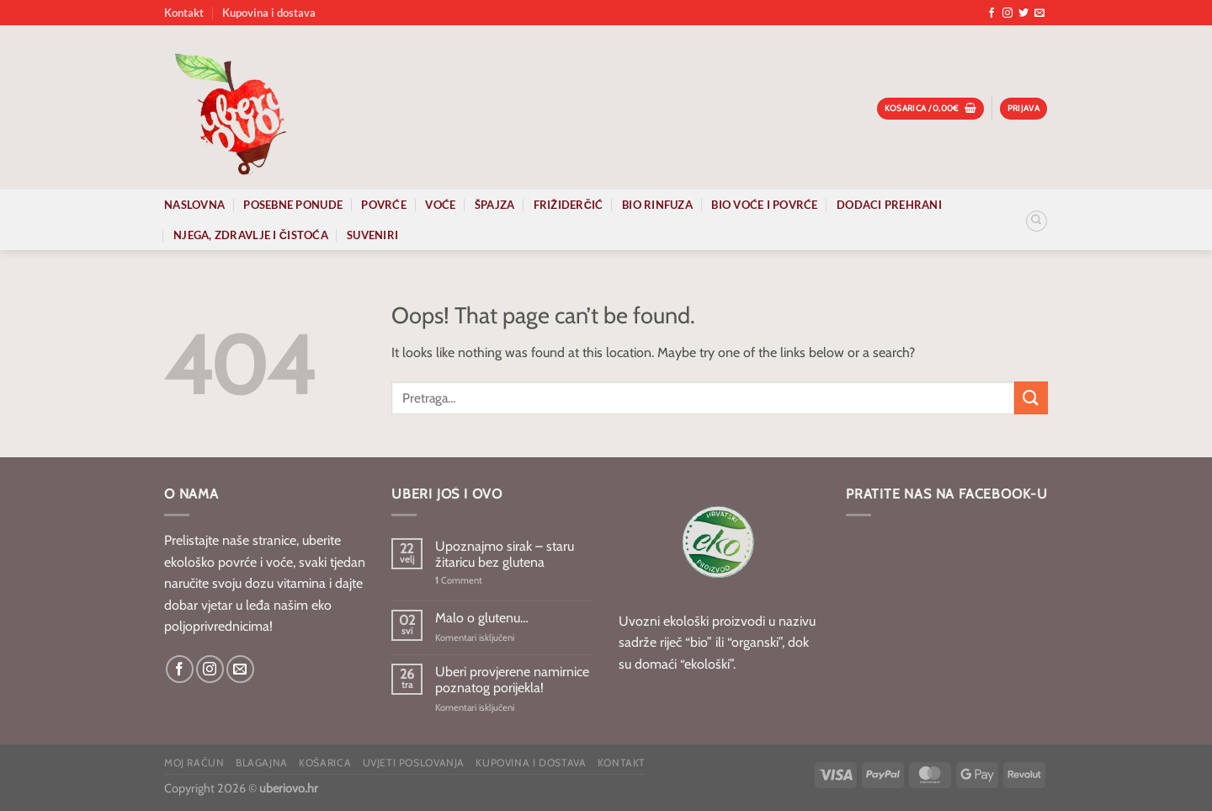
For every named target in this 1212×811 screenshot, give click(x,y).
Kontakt (184, 12)
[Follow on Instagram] (1007, 13)
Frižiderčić (568, 204)
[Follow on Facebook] (991, 13)
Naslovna (194, 204)
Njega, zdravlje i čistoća (250, 235)
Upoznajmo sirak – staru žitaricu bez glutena (504, 554)
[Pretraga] (1036, 221)
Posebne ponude (293, 204)
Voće (440, 204)
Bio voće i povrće (764, 204)
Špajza (495, 204)
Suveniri (372, 235)
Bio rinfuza (657, 204)
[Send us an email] (1039, 13)
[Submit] (1031, 397)
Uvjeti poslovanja (414, 762)
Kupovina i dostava (269, 12)
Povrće (384, 204)
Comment (458, 580)
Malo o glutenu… (482, 618)
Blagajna (262, 762)
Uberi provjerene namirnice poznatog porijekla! (512, 680)
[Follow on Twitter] (1023, 13)
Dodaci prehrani (889, 204)
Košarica (325, 762)
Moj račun (194, 762)
